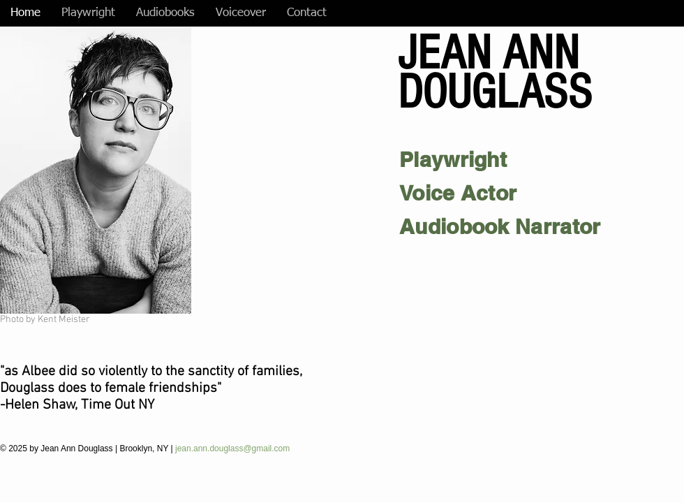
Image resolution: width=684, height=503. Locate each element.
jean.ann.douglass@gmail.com (233, 448)
